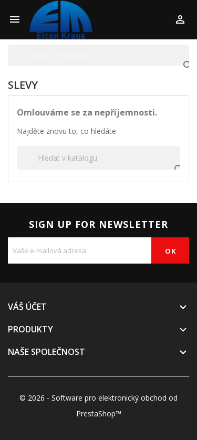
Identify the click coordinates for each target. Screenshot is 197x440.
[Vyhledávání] (98, 55)
